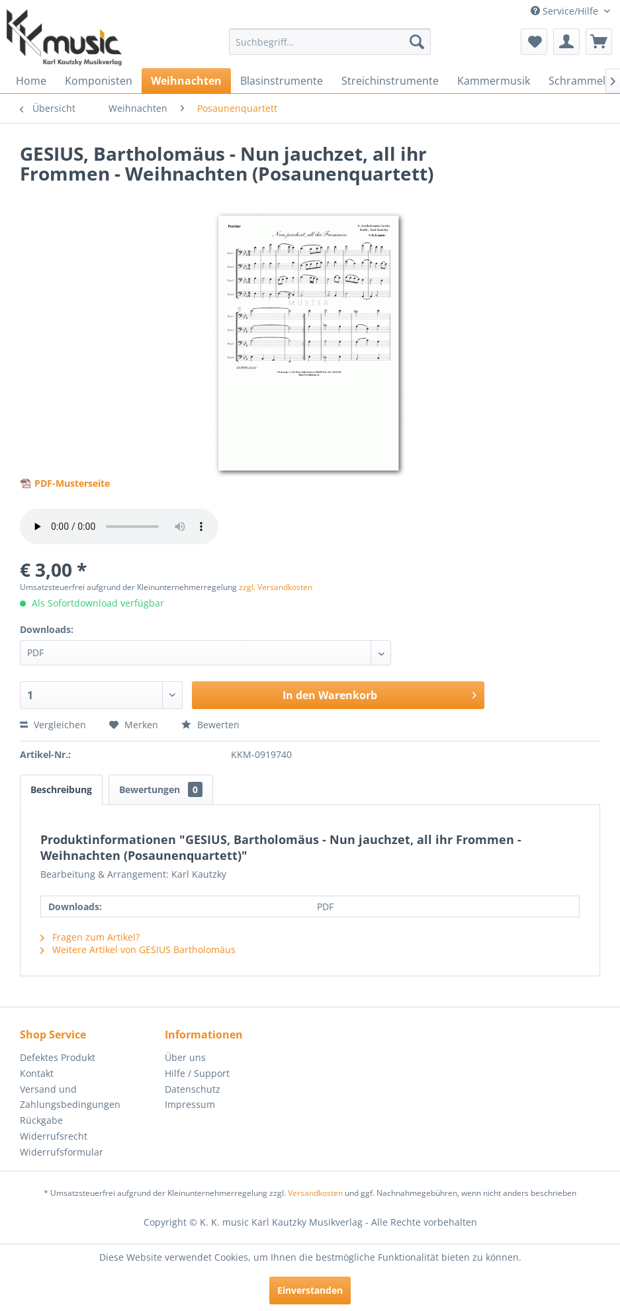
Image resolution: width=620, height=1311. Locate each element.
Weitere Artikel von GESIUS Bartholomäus (138, 949)
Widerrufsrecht (53, 1136)
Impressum (190, 1104)
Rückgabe (41, 1120)
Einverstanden (310, 1290)
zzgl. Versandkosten (275, 587)
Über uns (185, 1057)
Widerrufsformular (61, 1152)
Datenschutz (192, 1089)
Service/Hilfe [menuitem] (566, 11)
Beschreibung (61, 789)
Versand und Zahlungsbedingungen (70, 1097)
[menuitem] (330, 41)
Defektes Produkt (57, 1057)
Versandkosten (315, 1193)
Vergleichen (53, 724)
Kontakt (37, 1073)
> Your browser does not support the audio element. (119, 526)
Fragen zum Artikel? (90, 937)
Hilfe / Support (197, 1073)
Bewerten (210, 724)
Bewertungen (160, 789)
